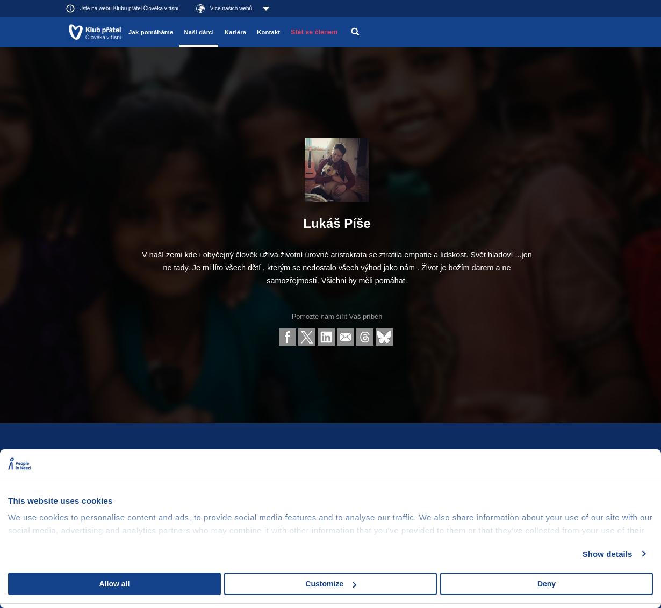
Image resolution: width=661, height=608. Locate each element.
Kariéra (235, 32)
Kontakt (268, 32)
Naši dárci (199, 32)
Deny (546, 584)
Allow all (114, 584)
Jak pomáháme (150, 32)
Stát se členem (314, 32)
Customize (330, 584)
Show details (608, 554)
